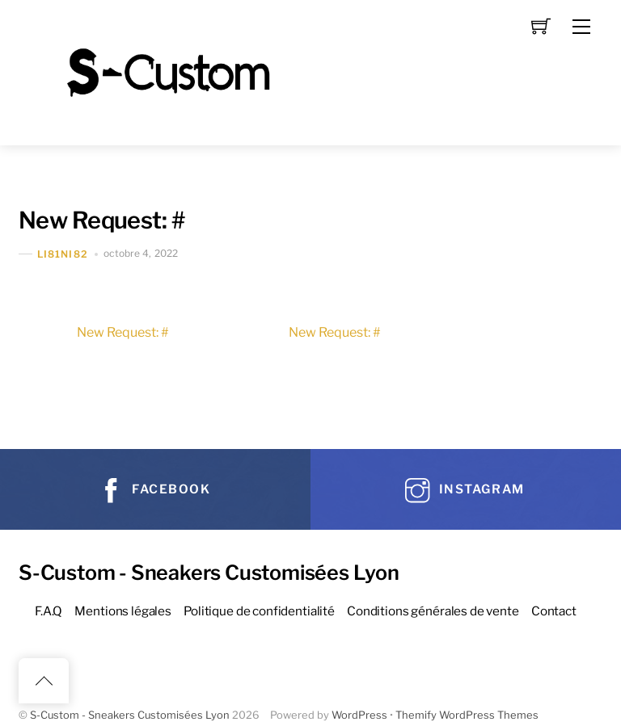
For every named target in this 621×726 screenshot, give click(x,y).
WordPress (359, 715)
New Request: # (101, 220)
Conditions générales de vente (433, 611)
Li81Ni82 (62, 254)
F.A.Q (48, 611)
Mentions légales (122, 611)
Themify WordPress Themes (467, 715)
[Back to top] (44, 680)
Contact (554, 611)
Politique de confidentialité (259, 611)
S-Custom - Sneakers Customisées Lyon (130, 715)
